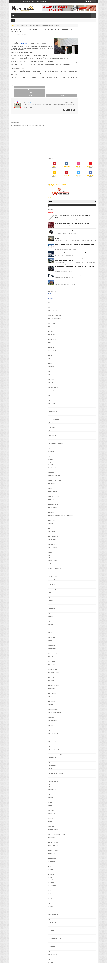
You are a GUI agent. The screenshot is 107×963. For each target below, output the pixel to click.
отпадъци (74, 574)
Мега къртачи (75, 505)
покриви (73, 622)
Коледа (73, 423)
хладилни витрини (76, 838)
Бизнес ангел (74, 244)
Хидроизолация (75, 830)
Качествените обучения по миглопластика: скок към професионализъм (84, 140)
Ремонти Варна (75, 697)
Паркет (73, 593)
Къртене (73, 455)
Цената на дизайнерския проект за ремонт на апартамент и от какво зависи (86, 119)
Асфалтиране (74, 231)
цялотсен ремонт (75, 854)
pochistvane (74, 904)
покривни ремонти (76, 625)
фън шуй (73, 814)
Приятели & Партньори (42, 1)
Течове (73, 787)
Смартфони (74, 723)
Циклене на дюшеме (76, 848)
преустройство (75, 654)
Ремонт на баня (75, 686)
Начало (12, 1)
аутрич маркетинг (75, 236)
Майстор (74, 489)
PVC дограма (74, 912)
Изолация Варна (75, 380)
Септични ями (75, 710)
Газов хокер (74, 298)
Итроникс (74, 409)
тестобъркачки (75, 779)
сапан (73, 699)
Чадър (73, 856)
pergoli (73, 902)
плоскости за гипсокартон (77, 609)
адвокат (73, 204)
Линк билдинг (75, 61)
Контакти (74, 425)
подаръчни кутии (75, 617)
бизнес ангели (75, 247)
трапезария (74, 798)
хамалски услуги (75, 822)
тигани (73, 790)
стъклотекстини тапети (77, 753)
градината (74, 306)
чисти (73, 867)
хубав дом (74, 846)
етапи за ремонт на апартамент (79, 340)
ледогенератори (75, 473)
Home (13, 24)
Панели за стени (75, 590)
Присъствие (74, 657)
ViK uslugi (74, 947)
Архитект (74, 223)
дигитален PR (75, 319)
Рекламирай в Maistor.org (30, 1)
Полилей (73, 644)
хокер (73, 840)
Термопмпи (74, 771)
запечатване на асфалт (77, 351)
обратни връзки (75, 545)
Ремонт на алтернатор (77, 678)
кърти (73, 460)
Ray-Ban (73, 926)
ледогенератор (75, 471)
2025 (73, 199)
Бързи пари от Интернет (77, 266)
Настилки (74, 529)
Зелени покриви (75, 364)
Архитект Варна (75, 226)
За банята (74, 345)
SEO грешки (74, 928)
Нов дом (73, 532)
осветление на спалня (76, 566)
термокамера (75, 769)
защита (73, 356)
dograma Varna (75, 888)
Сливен (73, 721)
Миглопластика (75, 510)
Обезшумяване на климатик (78, 540)
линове (73, 484)
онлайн (73, 553)
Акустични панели (75, 210)
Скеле (73, 718)
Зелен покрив (74, 361)
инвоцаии (74, 385)
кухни (73, 449)
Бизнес (73, 242)
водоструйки (74, 290)
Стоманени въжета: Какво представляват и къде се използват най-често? (84, 93)
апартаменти (74, 220)
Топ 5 (73, 795)
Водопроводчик (75, 282)
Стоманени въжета (76, 739)
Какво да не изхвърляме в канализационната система (83, 412)
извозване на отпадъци (77, 372)
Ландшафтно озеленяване (77, 465)
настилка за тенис (76, 526)
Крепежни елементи (76, 444)
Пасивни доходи (75, 598)
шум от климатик (75, 875)
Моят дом (74, 518)
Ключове (73, 420)
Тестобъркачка (75, 777)
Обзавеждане (75, 542)
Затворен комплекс (76, 353)
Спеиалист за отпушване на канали (79, 731)
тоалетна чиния (75, 793)
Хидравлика (74, 827)
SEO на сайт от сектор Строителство (80, 59)
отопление (74, 572)
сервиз (73, 713)
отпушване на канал (76, 580)
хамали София (75, 819)
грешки (73, 311)
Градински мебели (76, 308)
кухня (73, 452)
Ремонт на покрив (75, 689)
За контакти (19, 1)
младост (73, 513)
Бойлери (73, 250)
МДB (73, 500)
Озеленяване (74, 548)
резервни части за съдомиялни (78, 670)
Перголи (73, 604)
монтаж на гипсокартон (77, 516)
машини (73, 497)
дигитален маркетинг (76, 316)
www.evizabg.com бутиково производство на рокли (83, 955)
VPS (72, 950)
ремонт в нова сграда (76, 675)
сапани (73, 702)
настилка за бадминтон (77, 524)
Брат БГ (73, 258)
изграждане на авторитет (77, 377)
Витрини (73, 279)
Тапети (73, 763)
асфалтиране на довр (76, 234)
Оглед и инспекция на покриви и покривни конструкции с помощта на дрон (86, 160)
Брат (73, 255)
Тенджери (74, 766)
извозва (73, 367)
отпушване (74, 577)
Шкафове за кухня (75, 870)
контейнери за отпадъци (77, 431)
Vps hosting (74, 952)
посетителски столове (77, 646)
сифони (73, 715)
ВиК (72, 271)
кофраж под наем (75, 441)
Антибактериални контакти (78, 218)
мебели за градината (76, 502)
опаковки (74, 556)
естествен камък (75, 337)
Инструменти (74, 396)
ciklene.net (74, 880)
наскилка (74, 521)
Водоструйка (74, 287)
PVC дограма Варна (76, 915)
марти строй (74, 492)
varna (73, 944)
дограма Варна (75, 324)
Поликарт (74, 641)
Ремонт (73, 673)
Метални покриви (75, 508)
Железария (74, 343)
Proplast (73, 910)
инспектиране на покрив (77, 391)
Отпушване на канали (76, 582)
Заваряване (74, 348)
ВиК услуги (74, 62)
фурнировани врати (76, 811)
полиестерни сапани (76, 638)
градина (73, 303)
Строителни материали (77, 745)
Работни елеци (75, 662)
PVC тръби (74, 918)
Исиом (73, 407)
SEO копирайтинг (75, 931)
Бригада (73, 260)
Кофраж (73, 439)
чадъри (73, 859)
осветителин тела (76, 564)
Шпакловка (74, 872)
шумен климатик (75, 878)
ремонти (73, 694)
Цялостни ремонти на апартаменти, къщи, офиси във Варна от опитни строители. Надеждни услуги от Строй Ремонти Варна (83, 130)
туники (73, 809)
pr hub (73, 907)
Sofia (73, 942)
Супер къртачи (75, 755)
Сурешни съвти (75, 758)
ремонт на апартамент (77, 681)
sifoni (73, 939)
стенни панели (75, 737)
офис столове (75, 585)
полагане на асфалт (76, 630)
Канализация (74, 417)
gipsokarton (74, 891)
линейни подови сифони (77, 479)
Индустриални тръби (76, 388)
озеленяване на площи (77, 550)
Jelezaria (73, 894)
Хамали (73, 817)
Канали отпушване (76, 415)
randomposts (74, 923)
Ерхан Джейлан (75, 335)
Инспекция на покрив (76, 393)
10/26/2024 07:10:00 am (22, 34)
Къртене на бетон (75, 457)
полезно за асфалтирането (78, 636)
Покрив (73, 620)
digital (73, 883)
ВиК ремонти (74, 274)
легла (73, 468)
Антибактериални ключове (77, 215)
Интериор (74, 399)
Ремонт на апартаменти (77, 683)
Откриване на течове (76, 569)
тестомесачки (75, 785)
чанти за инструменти (76, 864)
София (73, 729)
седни (73, 705)
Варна (73, 268)
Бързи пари (74, 263)
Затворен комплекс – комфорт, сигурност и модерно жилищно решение (86, 177)
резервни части (75, 665)
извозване (74, 369)
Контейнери (74, 428)
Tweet (19, 91)
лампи (73, 463)
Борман (73, 252)
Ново (73, 537)
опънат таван (75, 558)
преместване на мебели (77, 649)
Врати (73, 292)
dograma (73, 886)
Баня (73, 239)
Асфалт (73, 228)
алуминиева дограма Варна (78, 212)
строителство (75, 750)
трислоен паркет (75, 806)
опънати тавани (75, 561)
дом (72, 327)
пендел (73, 601)
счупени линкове (75, 761)
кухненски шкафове (76, 447)
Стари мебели (75, 734)
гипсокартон (74, 300)
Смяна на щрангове (76, 726)
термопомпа (74, 774)
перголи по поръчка (76, 606)
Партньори (74, 596)
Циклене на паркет (76, 851)
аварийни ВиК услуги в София (78, 202)
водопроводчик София (77, 284)
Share (30, 91)
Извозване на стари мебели (78, 375)
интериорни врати (76, 404)
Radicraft (74, 920)
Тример (73, 801)
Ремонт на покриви (76, 691)
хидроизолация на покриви (77, 835)
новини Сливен (75, 534)
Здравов (73, 359)
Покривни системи (76, 628)
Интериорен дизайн (76, 401)
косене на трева (75, 436)
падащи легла (75, 588)
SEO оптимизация (75, 936)
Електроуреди (75, 332)
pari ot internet (75, 896)
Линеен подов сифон (76, 476)
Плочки (73, 612)
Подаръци (74, 614)
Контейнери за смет (76, 433)
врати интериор (75, 295)
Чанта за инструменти (76, 862)
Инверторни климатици (77, 383)
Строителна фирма (76, 742)
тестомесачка (75, 782)
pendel (73, 899)
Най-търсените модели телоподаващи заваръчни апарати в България (84, 109)
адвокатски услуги (76, 207)
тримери (73, 803)
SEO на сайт (74, 934)
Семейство (74, 707)
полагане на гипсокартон (77, 633)
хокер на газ (74, 843)
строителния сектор (76, 747)
